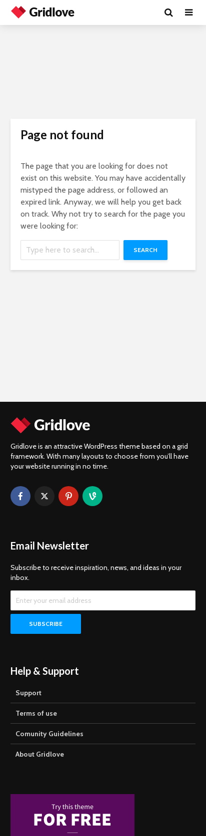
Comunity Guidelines (50, 733)
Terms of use (36, 713)
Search (146, 250)
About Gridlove (40, 754)
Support (29, 692)
